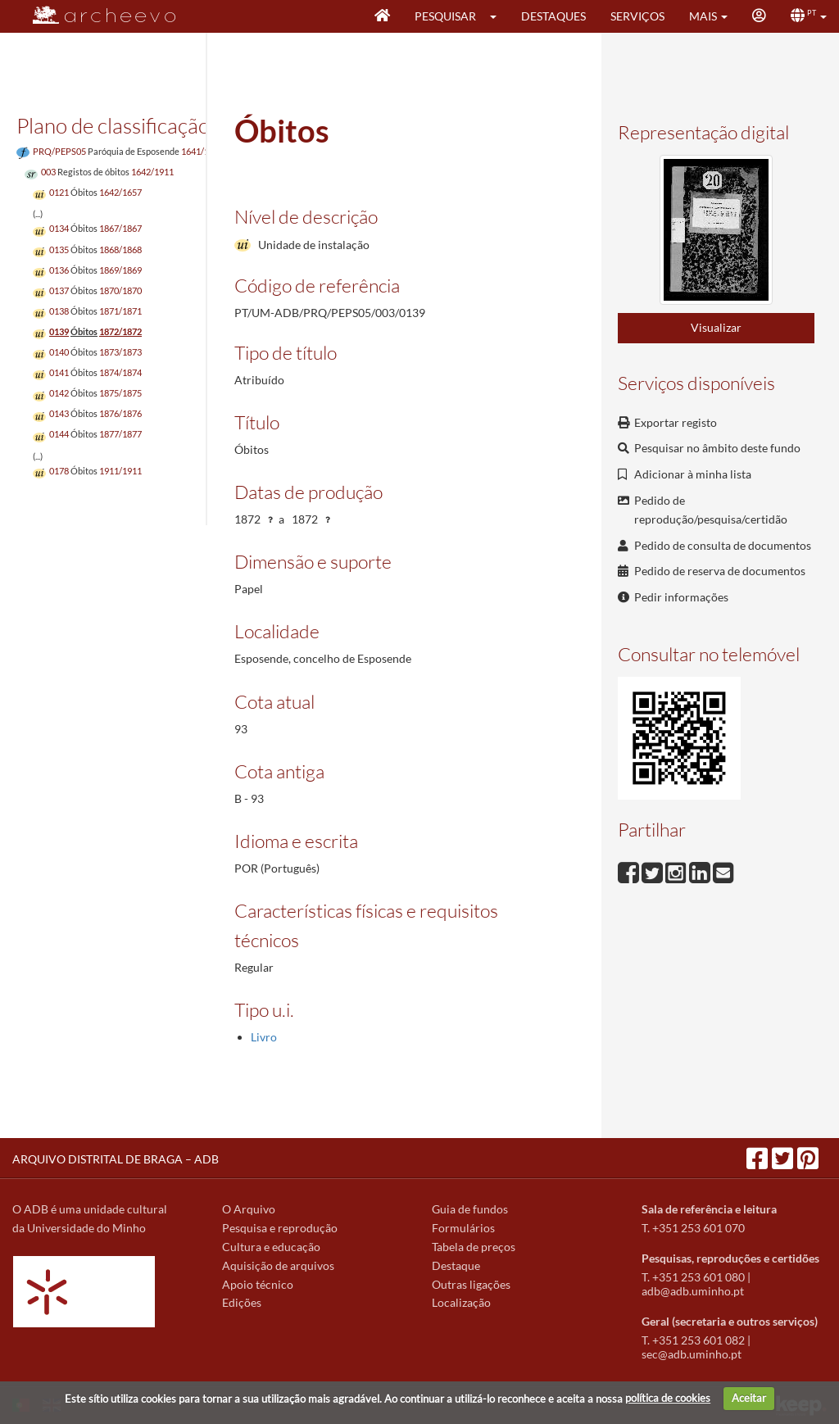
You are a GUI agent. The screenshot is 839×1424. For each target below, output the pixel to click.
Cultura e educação (271, 1247)
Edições (241, 1302)
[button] (498, 16)
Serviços (637, 16)
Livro (264, 1037)
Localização (461, 1302)
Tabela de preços (473, 1247)
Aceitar (749, 1397)
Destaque (456, 1265)
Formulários (463, 1228)
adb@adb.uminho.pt (693, 1291)
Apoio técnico (257, 1284)
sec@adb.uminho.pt (691, 1354)
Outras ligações (471, 1284)
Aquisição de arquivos (278, 1265)
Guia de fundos (470, 1209)
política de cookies (667, 1397)
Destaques (553, 16)
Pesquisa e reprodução (280, 1228)
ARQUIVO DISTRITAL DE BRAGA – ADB (115, 1159)
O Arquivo (248, 1209)
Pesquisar (445, 16)
